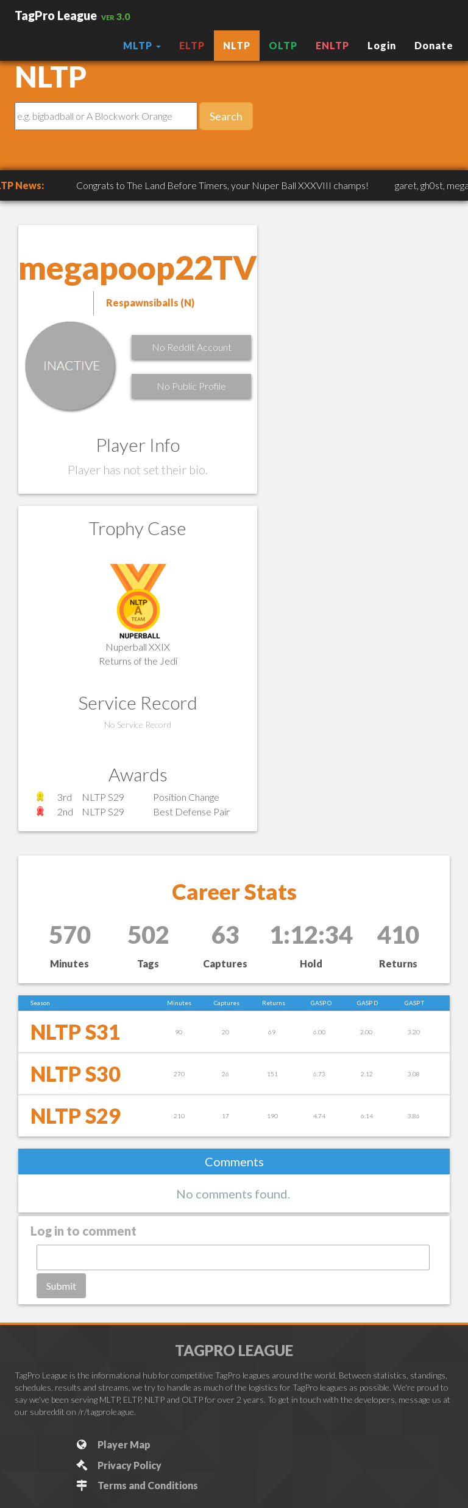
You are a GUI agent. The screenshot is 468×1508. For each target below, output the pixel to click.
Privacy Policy (117, 1465)
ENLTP (332, 45)
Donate (433, 45)
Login (381, 45)
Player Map (112, 1444)
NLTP (236, 45)
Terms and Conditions (136, 1485)
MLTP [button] (142, 45)
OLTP (283, 45)
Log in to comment (83, 1230)
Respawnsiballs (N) (150, 302)
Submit (61, 1286)
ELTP (192, 45)
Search (226, 116)
